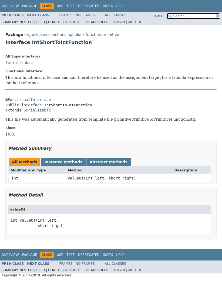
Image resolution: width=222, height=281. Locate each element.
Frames (66, 15)
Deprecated (89, 6)
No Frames (85, 15)
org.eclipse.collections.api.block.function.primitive (71, 34)
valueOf (76, 178)
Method (72, 22)
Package (29, 6)
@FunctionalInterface (28, 99)
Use (60, 6)
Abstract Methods (108, 162)
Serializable (19, 62)
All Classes (115, 15)
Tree (70, 6)
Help (120, 6)
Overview (10, 6)
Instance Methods (63, 162)
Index (108, 6)
